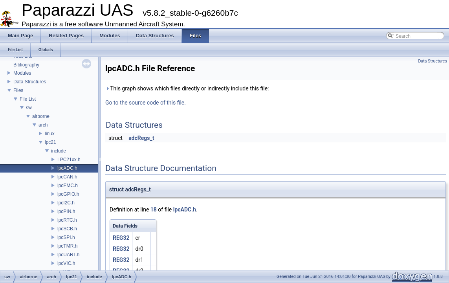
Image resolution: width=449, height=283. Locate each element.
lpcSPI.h (66, 237)
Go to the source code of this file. (145, 102)
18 (153, 209)
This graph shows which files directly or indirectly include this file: (187, 88)
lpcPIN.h (66, 211)
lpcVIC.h (66, 263)
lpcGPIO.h (68, 194)
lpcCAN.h (67, 177)
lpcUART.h (68, 254)
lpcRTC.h (67, 220)
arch (43, 125)
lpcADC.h (67, 168)
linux (50, 133)
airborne (40, 116)
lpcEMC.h (67, 185)
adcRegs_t (141, 138)
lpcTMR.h (67, 246)
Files (18, 90)
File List (28, 99)
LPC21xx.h (69, 159)
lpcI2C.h (66, 203)
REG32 (121, 238)
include (58, 151)
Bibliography (26, 65)
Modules (22, 73)
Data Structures (29, 82)
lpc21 (50, 142)
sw (29, 107)
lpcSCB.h (67, 229)
